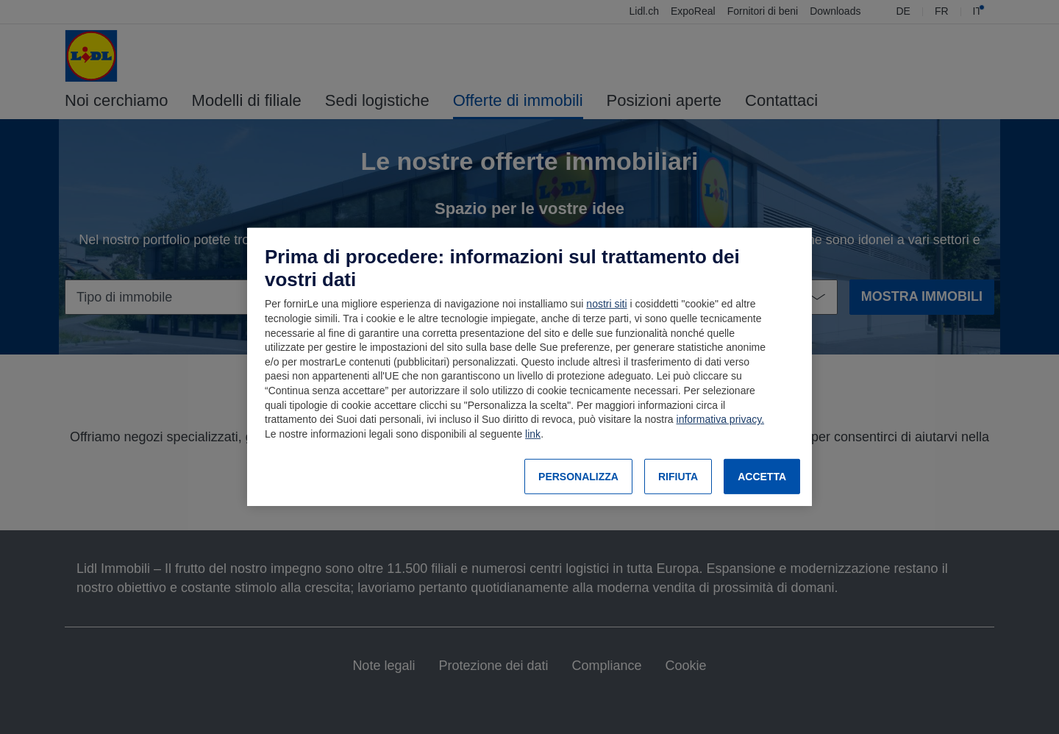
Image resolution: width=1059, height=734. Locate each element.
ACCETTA (762, 476)
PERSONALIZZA (578, 476)
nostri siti (606, 304)
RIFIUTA (678, 476)
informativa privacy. (721, 419)
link (533, 434)
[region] (529, 367)
